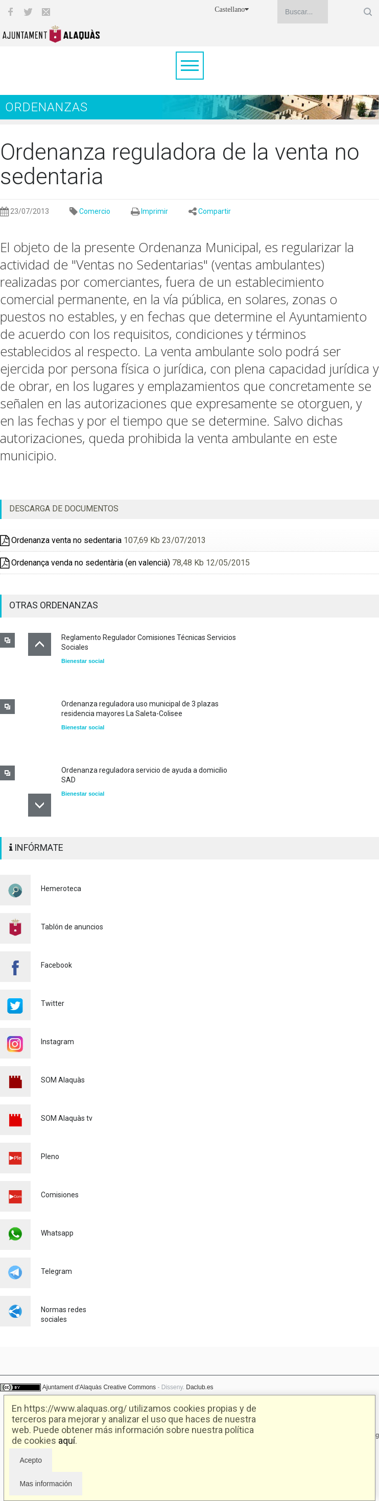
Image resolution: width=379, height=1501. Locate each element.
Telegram (56, 1271)
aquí (66, 1440)
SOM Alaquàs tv (66, 1118)
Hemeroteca (61, 888)
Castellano (232, 9)
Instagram (57, 1042)
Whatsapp (57, 1233)
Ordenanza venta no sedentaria (61, 540)
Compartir (214, 211)
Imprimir (154, 211)
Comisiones (60, 1195)
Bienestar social (82, 661)
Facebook (56, 965)
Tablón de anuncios (72, 927)
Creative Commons (129, 1387)
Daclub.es (199, 1387)
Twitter (52, 1003)
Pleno (50, 1156)
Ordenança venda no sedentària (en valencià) (85, 563)
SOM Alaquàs (63, 1080)
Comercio (94, 211)
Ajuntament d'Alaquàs (72, 1387)
